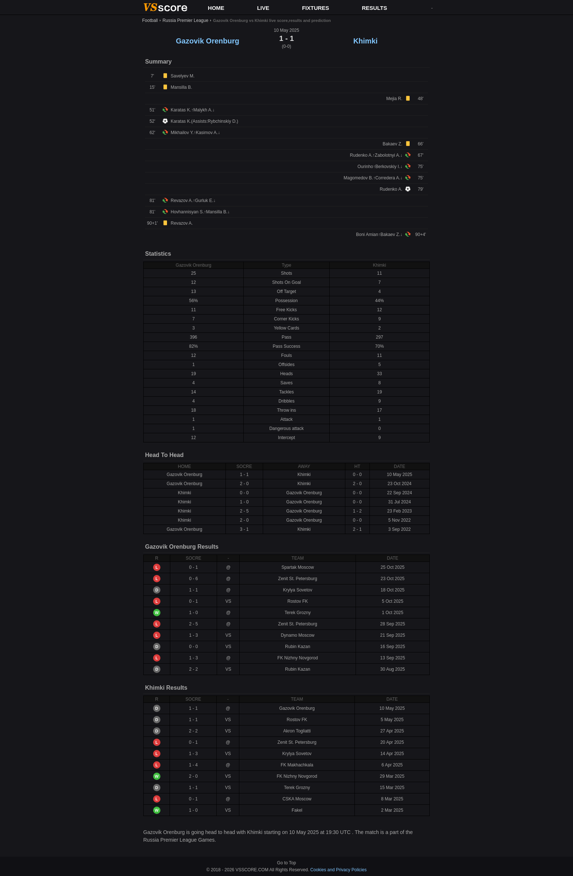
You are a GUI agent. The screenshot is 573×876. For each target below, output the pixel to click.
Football (150, 20)
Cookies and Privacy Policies (338, 869)
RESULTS (374, 8)
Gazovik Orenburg (207, 41)
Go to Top (286, 862)
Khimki (365, 41)
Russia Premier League (185, 20)
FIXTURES (315, 8)
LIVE (263, 8)
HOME (216, 8)
